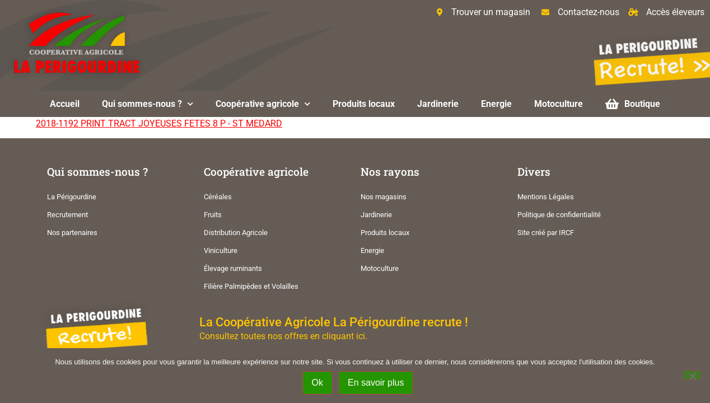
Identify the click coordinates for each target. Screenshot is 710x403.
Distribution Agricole (236, 232)
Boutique (632, 104)
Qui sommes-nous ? (147, 104)
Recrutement (67, 214)
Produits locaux (364, 104)
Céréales (218, 197)
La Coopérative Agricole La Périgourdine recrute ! (333, 322)
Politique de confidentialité (559, 214)
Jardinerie (438, 104)
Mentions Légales (545, 197)
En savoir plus (376, 382)
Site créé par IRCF (545, 232)
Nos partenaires (72, 232)
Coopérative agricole (263, 104)
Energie (496, 104)
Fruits (213, 214)
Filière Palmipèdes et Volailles (251, 286)
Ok (317, 382)
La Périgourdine (71, 197)
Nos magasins (384, 197)
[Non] (692, 375)
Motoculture (558, 104)
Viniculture (220, 250)
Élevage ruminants (233, 268)
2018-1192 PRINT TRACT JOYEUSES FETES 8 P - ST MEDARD (159, 123)
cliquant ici (343, 336)
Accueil (65, 104)
